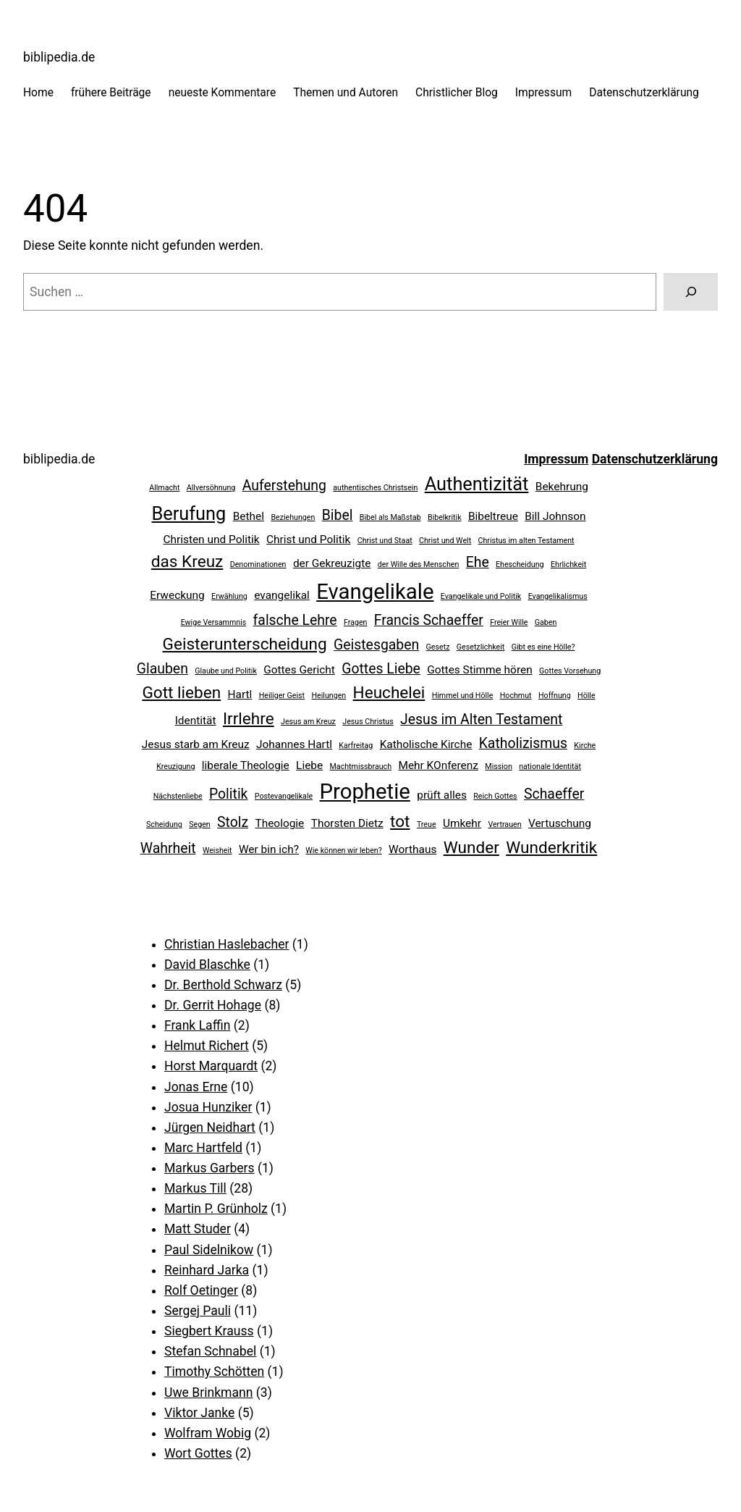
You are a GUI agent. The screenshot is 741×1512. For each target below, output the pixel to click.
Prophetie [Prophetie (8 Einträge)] (365, 791)
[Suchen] (691, 291)
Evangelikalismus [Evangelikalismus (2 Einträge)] (558, 596)
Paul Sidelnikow (208, 1250)
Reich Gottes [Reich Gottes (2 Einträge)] (495, 796)
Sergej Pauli (197, 1310)
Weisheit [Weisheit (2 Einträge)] (217, 850)
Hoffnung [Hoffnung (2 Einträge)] (554, 695)
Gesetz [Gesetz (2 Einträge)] (438, 647)
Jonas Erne (195, 1087)
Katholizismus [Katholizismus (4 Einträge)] (523, 743)
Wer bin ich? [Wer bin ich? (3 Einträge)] (269, 849)
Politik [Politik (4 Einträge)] (228, 794)
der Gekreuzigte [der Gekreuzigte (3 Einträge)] (331, 563)
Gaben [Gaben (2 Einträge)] (546, 622)
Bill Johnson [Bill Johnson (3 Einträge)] (555, 516)
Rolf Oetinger (201, 1290)
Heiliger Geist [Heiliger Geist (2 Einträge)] (282, 695)
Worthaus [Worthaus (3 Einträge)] (412, 849)
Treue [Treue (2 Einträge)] (426, 824)
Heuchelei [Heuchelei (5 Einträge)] (389, 692)
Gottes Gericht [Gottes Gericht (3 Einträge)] (299, 669)
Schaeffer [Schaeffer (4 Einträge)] (554, 794)
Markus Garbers (209, 1168)
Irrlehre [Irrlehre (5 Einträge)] (248, 718)
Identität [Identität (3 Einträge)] (195, 720)
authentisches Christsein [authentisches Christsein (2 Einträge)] (375, 487)
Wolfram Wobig (207, 1433)
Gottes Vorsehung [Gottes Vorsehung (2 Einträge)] (570, 671)
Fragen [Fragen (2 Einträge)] (355, 622)
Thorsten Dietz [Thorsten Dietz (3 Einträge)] (347, 823)
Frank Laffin (197, 1025)
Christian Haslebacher (226, 944)
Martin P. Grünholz (216, 1208)
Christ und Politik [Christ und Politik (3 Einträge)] (308, 539)
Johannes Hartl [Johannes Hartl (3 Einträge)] (294, 744)
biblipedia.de (59, 57)
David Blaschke (207, 964)
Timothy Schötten (214, 1371)
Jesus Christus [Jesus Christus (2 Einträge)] (367, 721)
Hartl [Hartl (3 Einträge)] (240, 694)
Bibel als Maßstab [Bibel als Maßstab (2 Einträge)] (390, 517)
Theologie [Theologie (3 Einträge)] (280, 823)
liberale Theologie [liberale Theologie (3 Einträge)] (245, 765)
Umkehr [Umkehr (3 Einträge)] (462, 823)
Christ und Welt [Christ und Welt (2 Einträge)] (445, 540)
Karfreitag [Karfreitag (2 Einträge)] (356, 745)
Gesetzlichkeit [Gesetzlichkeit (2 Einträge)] (481, 647)
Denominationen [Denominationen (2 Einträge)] (258, 564)
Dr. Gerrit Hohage (212, 1005)
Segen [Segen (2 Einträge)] (200, 824)
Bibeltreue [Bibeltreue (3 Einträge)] (493, 516)
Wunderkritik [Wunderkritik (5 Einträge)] (551, 847)
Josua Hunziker (208, 1107)
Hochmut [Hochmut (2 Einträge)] (516, 695)
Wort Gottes (198, 1453)
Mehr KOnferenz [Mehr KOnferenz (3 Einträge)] (438, 765)
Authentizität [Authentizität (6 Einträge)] (477, 484)
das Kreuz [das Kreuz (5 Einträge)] (187, 561)
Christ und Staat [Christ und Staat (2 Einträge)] (384, 540)
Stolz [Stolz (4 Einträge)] (232, 822)
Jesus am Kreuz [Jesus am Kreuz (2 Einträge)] (308, 721)
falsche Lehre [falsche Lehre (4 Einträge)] (295, 620)
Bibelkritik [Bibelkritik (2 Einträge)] (445, 517)
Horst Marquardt (211, 1066)
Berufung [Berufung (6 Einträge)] (188, 513)
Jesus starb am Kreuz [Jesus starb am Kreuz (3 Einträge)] (196, 744)
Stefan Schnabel (210, 1351)
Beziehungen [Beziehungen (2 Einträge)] (293, 517)
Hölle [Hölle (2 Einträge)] (586, 695)
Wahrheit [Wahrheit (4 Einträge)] (168, 848)
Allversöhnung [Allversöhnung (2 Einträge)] (211, 487)
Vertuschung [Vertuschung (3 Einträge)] (559, 823)
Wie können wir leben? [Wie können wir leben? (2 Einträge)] (343, 850)
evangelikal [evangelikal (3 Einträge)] (282, 595)
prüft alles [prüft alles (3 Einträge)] (442, 795)
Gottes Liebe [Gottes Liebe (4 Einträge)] (381, 668)
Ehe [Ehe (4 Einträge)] (477, 562)
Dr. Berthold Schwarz (223, 985)
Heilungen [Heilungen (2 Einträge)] (328, 695)
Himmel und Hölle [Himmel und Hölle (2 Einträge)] (463, 695)
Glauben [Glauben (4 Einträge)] (162, 668)
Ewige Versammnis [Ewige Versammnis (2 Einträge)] (214, 622)
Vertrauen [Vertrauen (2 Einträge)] (504, 824)
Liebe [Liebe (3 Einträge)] (309, 765)
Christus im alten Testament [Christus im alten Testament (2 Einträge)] (526, 540)
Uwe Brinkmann (208, 1392)
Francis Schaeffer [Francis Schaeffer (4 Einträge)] (428, 620)
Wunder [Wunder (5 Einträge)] (471, 847)
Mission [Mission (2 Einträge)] (498, 766)
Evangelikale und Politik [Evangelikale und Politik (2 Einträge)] (481, 596)
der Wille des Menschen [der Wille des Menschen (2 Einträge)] (419, 564)
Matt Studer (197, 1229)
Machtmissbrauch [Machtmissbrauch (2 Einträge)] (360, 766)
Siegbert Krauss (209, 1331)
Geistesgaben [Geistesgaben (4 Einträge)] (376, 645)
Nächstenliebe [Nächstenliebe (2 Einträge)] (178, 796)
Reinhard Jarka (206, 1270)
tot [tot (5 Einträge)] (400, 821)
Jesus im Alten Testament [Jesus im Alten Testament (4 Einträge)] (481, 719)
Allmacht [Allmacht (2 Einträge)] (164, 487)
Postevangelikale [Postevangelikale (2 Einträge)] (284, 796)
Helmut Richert (206, 1045)
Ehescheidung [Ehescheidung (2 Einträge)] (520, 564)
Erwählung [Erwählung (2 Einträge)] (229, 596)
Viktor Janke (199, 1413)
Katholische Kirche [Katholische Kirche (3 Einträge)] (426, 744)
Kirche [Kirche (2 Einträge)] (585, 745)
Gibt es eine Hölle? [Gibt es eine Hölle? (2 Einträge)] (543, 647)
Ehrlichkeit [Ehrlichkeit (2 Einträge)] (568, 564)
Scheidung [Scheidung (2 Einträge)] (164, 824)
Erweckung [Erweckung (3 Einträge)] (177, 595)
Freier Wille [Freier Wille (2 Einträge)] (509, 622)
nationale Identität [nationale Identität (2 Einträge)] (550, 766)
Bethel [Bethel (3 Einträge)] (248, 516)
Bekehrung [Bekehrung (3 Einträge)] (561, 486)
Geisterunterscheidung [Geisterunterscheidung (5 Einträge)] (245, 644)
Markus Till (195, 1188)
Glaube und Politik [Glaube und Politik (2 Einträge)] (226, 671)
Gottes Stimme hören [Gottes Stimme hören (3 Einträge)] (479, 669)
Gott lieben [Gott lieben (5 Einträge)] (181, 692)
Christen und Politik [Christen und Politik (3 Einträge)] (211, 539)
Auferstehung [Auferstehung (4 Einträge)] (284, 485)
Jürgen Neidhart (209, 1127)
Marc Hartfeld (203, 1148)
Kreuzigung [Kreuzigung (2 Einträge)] (175, 766)
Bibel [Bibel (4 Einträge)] (337, 515)
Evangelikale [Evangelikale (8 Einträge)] (374, 591)
